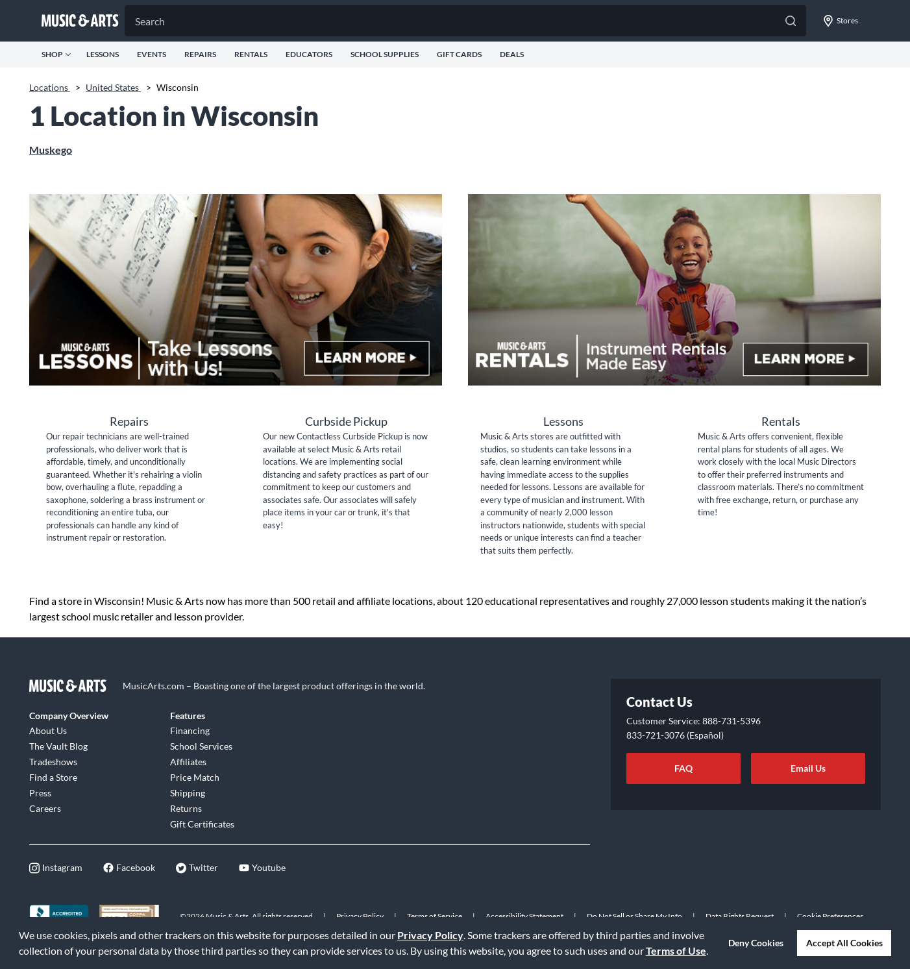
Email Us (808, 768)
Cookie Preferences (830, 916)
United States (113, 87)
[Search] (465, 20)
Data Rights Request (740, 916)
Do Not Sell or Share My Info (634, 916)
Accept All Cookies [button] (844, 942)
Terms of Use (676, 950)
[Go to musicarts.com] (80, 20)
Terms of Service (434, 916)
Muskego (50, 149)
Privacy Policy (430, 935)
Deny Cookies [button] (755, 942)
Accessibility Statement (524, 916)
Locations (49, 87)
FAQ (683, 768)
